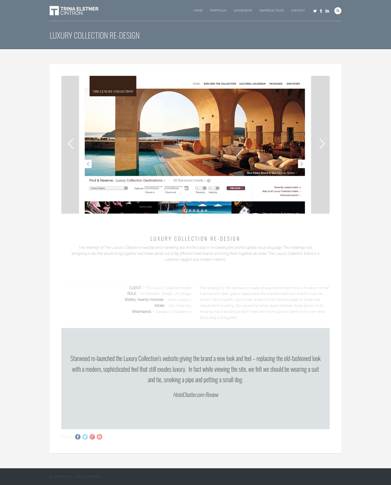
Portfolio (218, 10)
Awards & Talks (271, 10)
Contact (298, 10)
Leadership (242, 10)
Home (198, 10)
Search (337, 10)
